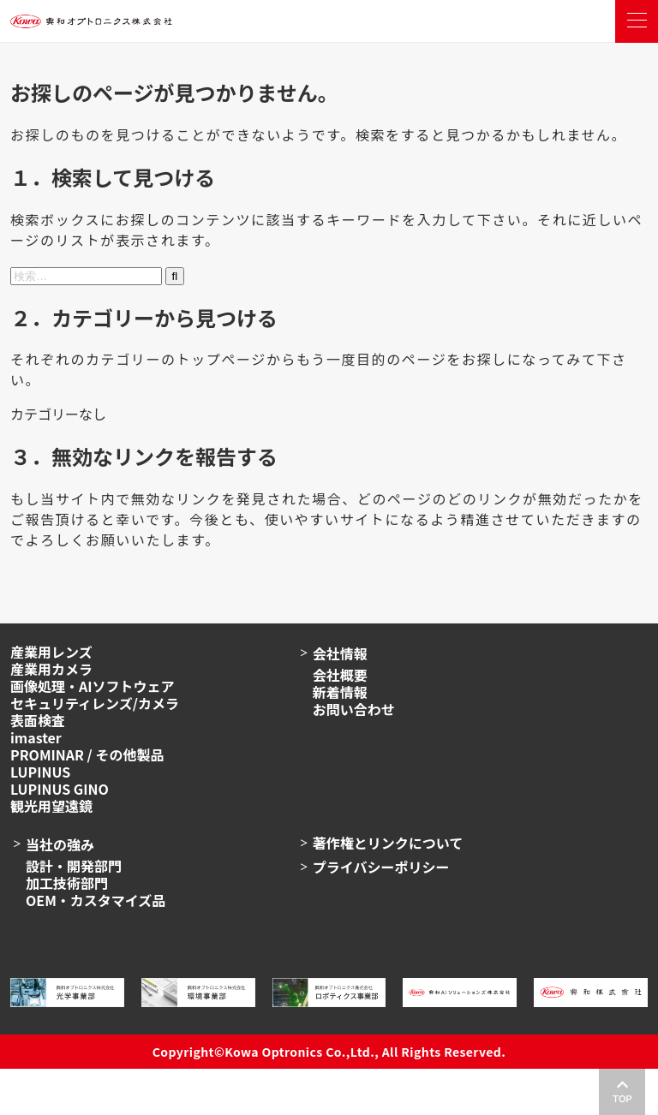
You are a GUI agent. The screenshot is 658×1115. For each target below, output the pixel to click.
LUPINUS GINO (59, 788)
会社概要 (340, 674)
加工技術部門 (67, 882)
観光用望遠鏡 (51, 805)
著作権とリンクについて (388, 842)
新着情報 (340, 692)
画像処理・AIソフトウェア (92, 686)
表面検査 (37, 720)
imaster (36, 737)
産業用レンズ (51, 651)
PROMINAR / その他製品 (87, 754)
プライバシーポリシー (381, 866)
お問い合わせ (354, 709)
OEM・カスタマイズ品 (95, 900)
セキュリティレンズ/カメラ (94, 703)
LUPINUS (40, 771)
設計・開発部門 (74, 865)
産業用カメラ (51, 668)
